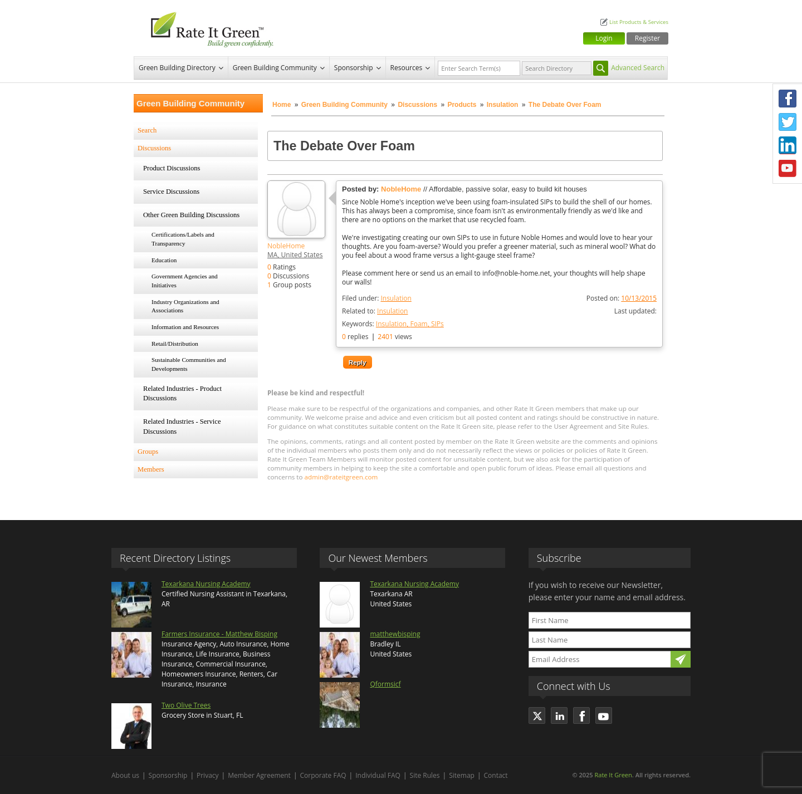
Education (164, 260)
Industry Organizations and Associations (185, 306)
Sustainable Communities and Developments (188, 364)
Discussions (417, 105)
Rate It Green (613, 775)
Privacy (208, 775)
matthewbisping (395, 634)
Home (281, 105)
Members (151, 469)
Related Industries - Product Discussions (182, 394)
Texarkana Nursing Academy (206, 584)
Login (603, 38)
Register (647, 38)
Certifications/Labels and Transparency (182, 239)
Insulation (503, 105)
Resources (406, 67)
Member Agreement (259, 775)
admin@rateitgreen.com (341, 477)
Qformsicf (385, 684)
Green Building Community (275, 67)
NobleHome (286, 246)
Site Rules (425, 775)
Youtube (787, 169)
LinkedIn (787, 145)
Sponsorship (353, 67)
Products (461, 105)
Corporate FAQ (323, 775)
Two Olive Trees (186, 705)
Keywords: (393, 324)
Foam (418, 324)
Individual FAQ (377, 775)
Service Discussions (171, 191)
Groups (148, 451)
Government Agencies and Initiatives (184, 280)
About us (125, 775)
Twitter (787, 122)
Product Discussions (171, 168)
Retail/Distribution (174, 343)
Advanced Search (637, 67)
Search (147, 130)
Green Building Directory (177, 67)
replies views (377, 336)
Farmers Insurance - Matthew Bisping (219, 634)
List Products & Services (638, 22)
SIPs (437, 324)
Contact (496, 775)
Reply (357, 362)
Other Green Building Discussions (191, 215)
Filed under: (377, 298)
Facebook (787, 98)
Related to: (375, 311)
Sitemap (462, 775)
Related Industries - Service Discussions (182, 426)
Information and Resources (185, 327)
